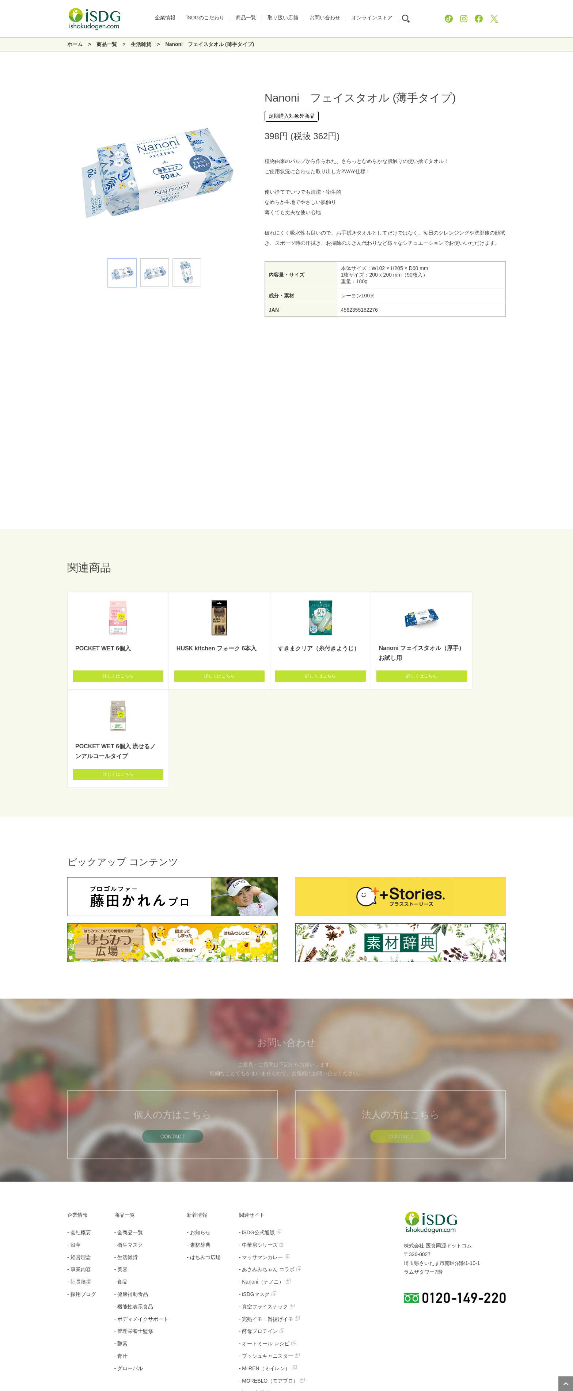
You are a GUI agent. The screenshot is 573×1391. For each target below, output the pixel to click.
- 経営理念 (79, 1159)
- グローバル (128, 1270)
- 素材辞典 (198, 1146)
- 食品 (121, 1183)
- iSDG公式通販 (260, 1134)
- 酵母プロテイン (262, 1233)
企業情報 (77, 1117)
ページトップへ (565, 1383)
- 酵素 (121, 1245)
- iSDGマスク (257, 1196)
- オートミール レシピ (267, 1245)
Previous (67, 172)
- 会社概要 (79, 1134)
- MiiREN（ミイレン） (268, 1270)
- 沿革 (74, 1146)
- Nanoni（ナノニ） (265, 1183)
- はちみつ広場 (204, 1159)
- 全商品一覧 (128, 1134)
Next (242, 172)
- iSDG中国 (255, 1294)
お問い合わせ (319, 1353)
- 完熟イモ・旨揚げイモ (269, 1221)
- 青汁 (121, 1258)
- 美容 (121, 1171)
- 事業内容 (79, 1171)
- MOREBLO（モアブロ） (272, 1282)
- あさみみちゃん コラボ (270, 1171)
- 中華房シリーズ (262, 1146)
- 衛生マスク (128, 1146)
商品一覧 (124, 1117)
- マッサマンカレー (264, 1159)
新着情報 (197, 1117)
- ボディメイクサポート (141, 1221)
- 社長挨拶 (79, 1183)
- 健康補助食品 (131, 1196)
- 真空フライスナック (267, 1208)
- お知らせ (198, 1134)
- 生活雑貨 (126, 1159)
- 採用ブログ (81, 1196)
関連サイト (252, 1117)
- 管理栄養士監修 (133, 1233)
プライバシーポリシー (263, 1353)
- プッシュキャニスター (269, 1258)
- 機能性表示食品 (133, 1208)
